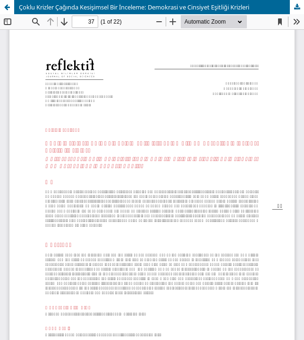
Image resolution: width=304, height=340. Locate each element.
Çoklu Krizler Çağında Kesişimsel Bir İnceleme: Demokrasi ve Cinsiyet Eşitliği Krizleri (134, 7)
